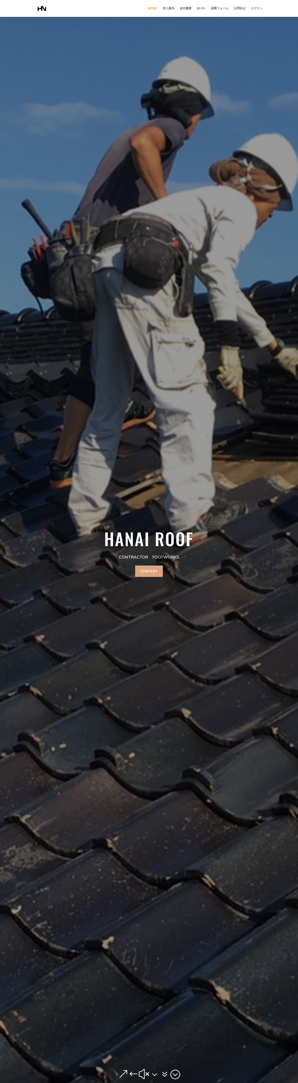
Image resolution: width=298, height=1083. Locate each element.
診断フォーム (220, 8)
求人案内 (168, 8)
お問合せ (240, 8)
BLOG (201, 8)
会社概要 (185, 8)
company (149, 571)
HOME (152, 8)
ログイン (257, 8)
